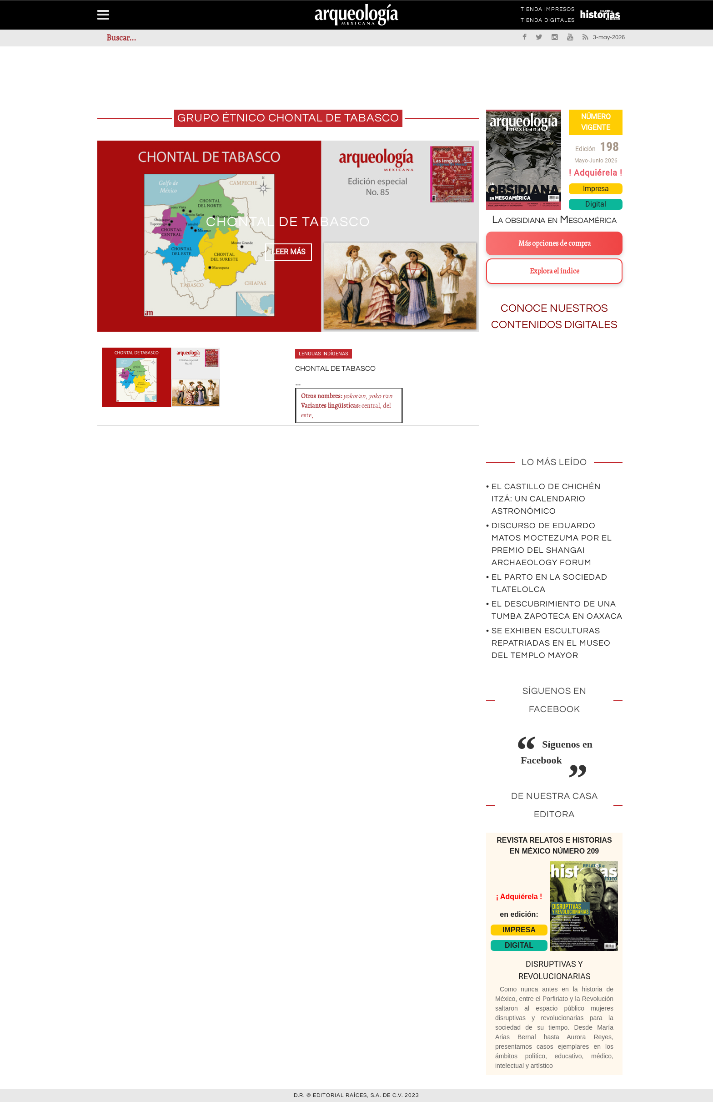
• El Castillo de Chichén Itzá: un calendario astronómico (543, 499)
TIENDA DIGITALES (548, 21)
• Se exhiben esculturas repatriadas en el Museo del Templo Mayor (548, 643)
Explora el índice (554, 271)
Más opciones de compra (554, 243)
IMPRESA (519, 930)
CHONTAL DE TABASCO (288, 222)
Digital (595, 204)
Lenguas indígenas (323, 354)
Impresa (596, 188)
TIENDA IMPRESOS (548, 11)
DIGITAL (519, 945)
